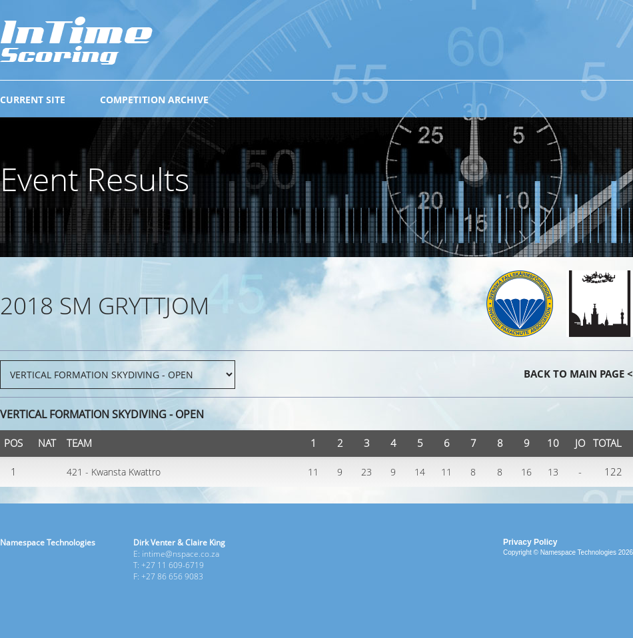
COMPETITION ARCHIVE (154, 99)
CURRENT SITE (32, 99)
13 (553, 472)
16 (526, 472)
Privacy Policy (530, 542)
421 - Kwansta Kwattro (114, 472)
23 (366, 472)
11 (313, 472)
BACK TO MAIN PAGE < (578, 373)
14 (419, 472)
